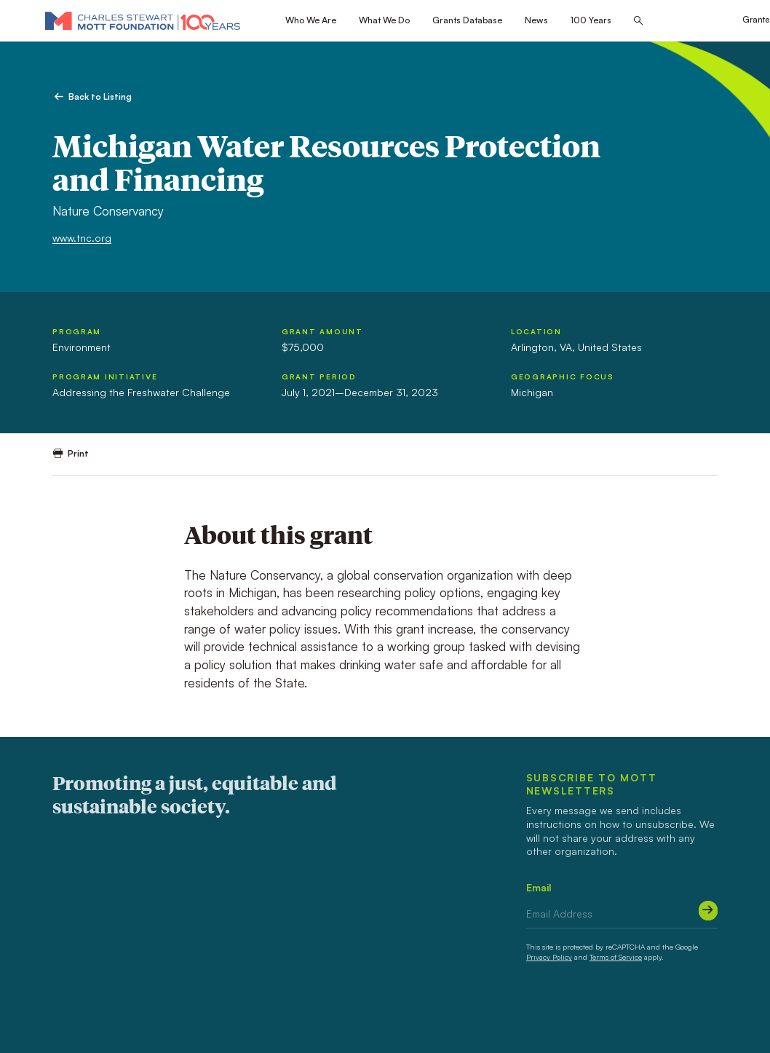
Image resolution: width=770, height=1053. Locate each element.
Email (539, 887)
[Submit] (708, 910)
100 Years (591, 19)
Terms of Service (616, 957)
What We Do (384, 19)
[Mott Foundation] (142, 20)
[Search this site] (638, 21)
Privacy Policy (549, 957)
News (536, 19)
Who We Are (310, 19)
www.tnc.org (81, 238)
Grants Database (467, 19)
